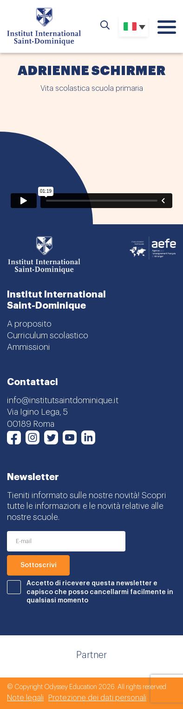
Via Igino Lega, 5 (37, 412)
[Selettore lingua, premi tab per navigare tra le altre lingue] (133, 26)
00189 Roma (30, 424)
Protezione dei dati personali (97, 698)
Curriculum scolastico (47, 335)
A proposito (29, 324)
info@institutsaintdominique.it (62, 400)
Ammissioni (28, 347)
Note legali (25, 698)
